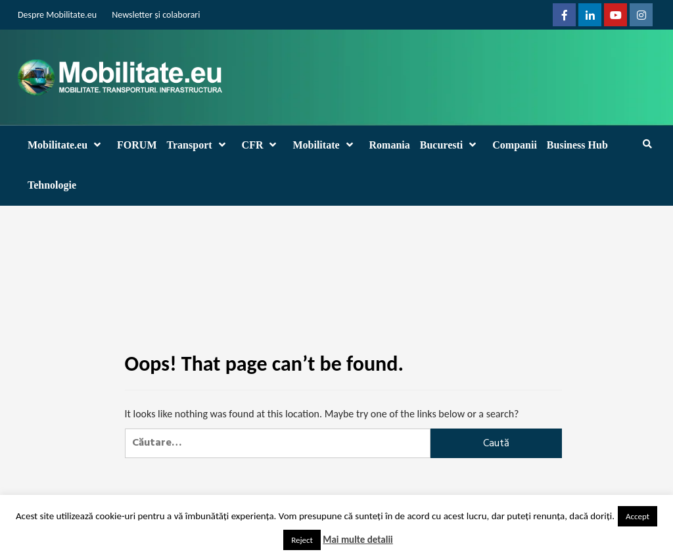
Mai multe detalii (358, 540)
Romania (389, 145)
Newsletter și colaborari (156, 14)
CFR (262, 145)
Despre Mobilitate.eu (57, 14)
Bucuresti (451, 145)
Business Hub (577, 145)
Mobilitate (325, 145)
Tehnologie (52, 185)
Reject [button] (302, 540)
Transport (199, 145)
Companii (514, 145)
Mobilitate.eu (67, 145)
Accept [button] (637, 516)
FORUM (136, 145)
